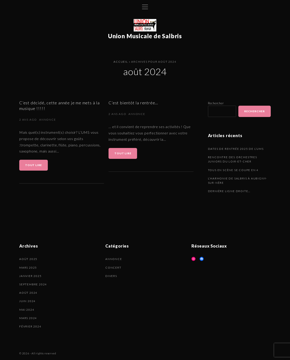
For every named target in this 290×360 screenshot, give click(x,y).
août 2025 (28, 259)
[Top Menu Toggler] (145, 7)
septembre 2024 (33, 284)
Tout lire (35, 167)
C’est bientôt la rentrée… (133, 102)
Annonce (47, 119)
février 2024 (30, 326)
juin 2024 (27, 301)
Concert (113, 267)
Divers (111, 276)
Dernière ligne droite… (229, 191)
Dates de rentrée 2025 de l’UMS (236, 148)
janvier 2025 (30, 276)
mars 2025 (28, 267)
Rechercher (216, 103)
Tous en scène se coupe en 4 (233, 170)
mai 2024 (26, 309)
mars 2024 (28, 318)
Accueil (121, 61)
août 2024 (28, 292)
